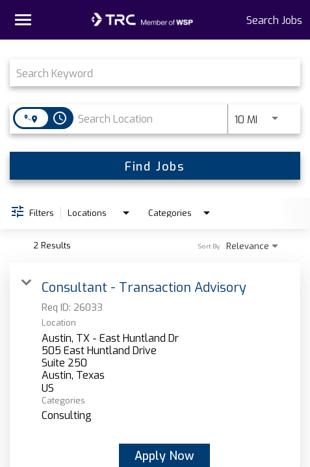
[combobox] (148, 72)
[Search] (155, 166)
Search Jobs (274, 19)
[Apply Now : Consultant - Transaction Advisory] (164, 455)
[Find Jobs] (155, 166)
